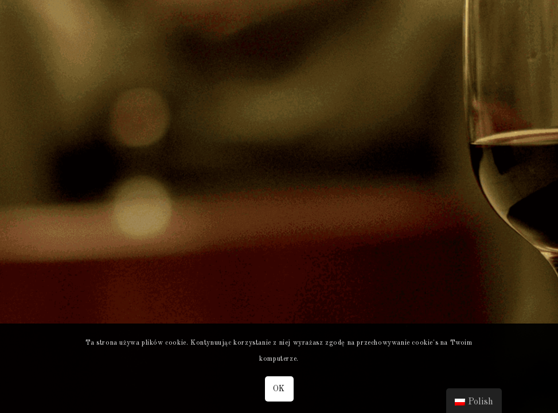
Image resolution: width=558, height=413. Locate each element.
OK (279, 389)
